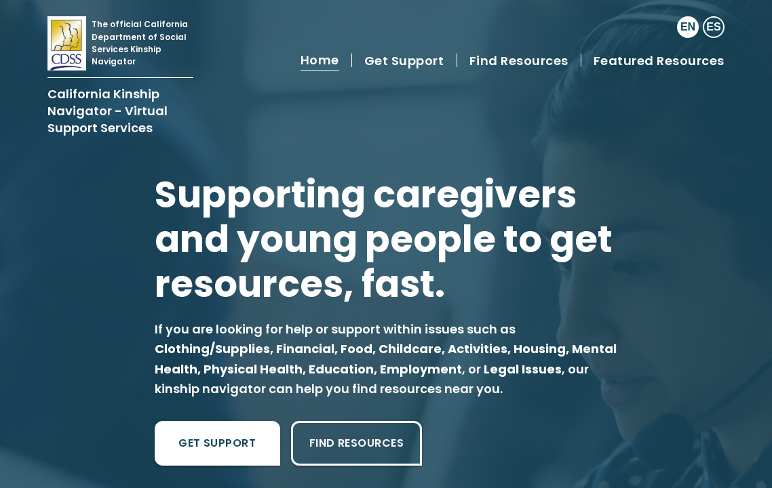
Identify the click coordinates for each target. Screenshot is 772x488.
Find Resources (356, 443)
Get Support (217, 443)
